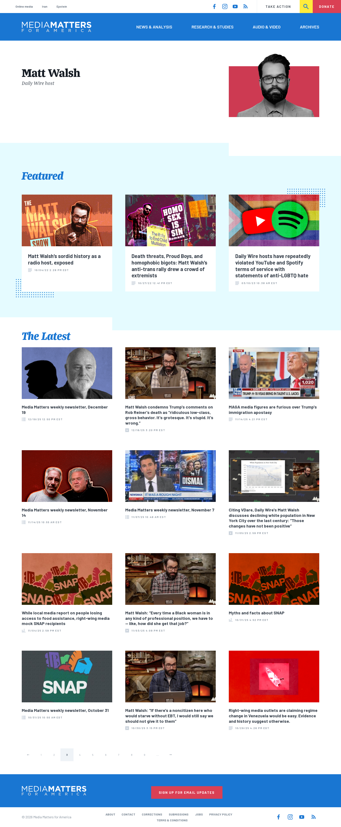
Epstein (62, 6)
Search (306, 6)
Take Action (278, 6)
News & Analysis (154, 26)
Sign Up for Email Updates (187, 792)
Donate (326, 6)
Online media (24, 6)
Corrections (152, 814)
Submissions (179, 814)
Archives (309, 26)
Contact (128, 814)
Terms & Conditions (172, 820)
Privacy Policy (220, 814)
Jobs (199, 814)
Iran (44, 6)
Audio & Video (267, 26)
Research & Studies (213, 26)
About (110, 814)
